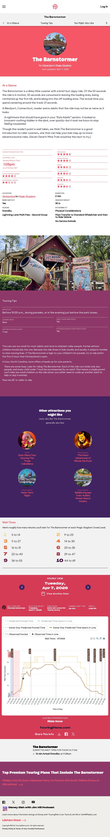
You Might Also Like (84, 23)
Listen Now (15, 820)
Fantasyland (8, 196)
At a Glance (13, 23)
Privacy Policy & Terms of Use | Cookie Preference (23, 829)
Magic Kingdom (63, 65)
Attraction (47, 65)
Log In (104, 6)
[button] (106, 23)
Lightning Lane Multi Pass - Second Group (24, 214)
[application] (55, 674)
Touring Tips (47, 23)
